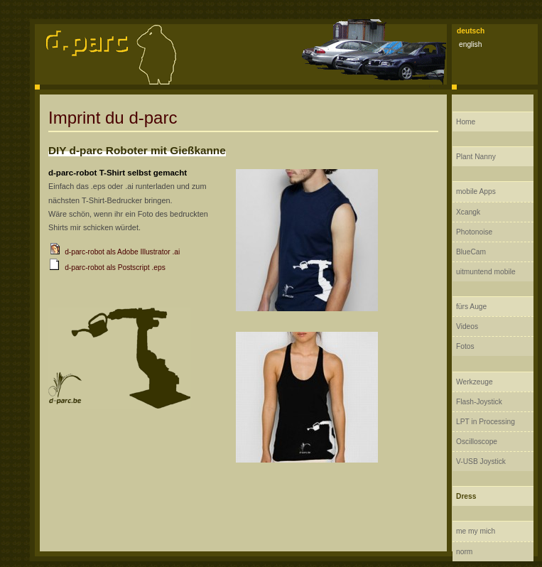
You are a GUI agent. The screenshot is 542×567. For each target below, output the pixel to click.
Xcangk (468, 212)
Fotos (465, 346)
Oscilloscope (476, 442)
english (470, 44)
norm (464, 552)
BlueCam (471, 252)
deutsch (470, 31)
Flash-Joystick (479, 402)
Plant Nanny (476, 157)
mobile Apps (476, 191)
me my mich (475, 531)
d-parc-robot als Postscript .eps (115, 267)
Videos (467, 326)
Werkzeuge (474, 382)
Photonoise (474, 232)
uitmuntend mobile (486, 272)
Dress (466, 496)
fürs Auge (471, 306)
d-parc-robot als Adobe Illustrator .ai (122, 252)
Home (465, 122)
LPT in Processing (485, 422)
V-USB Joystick (481, 461)
